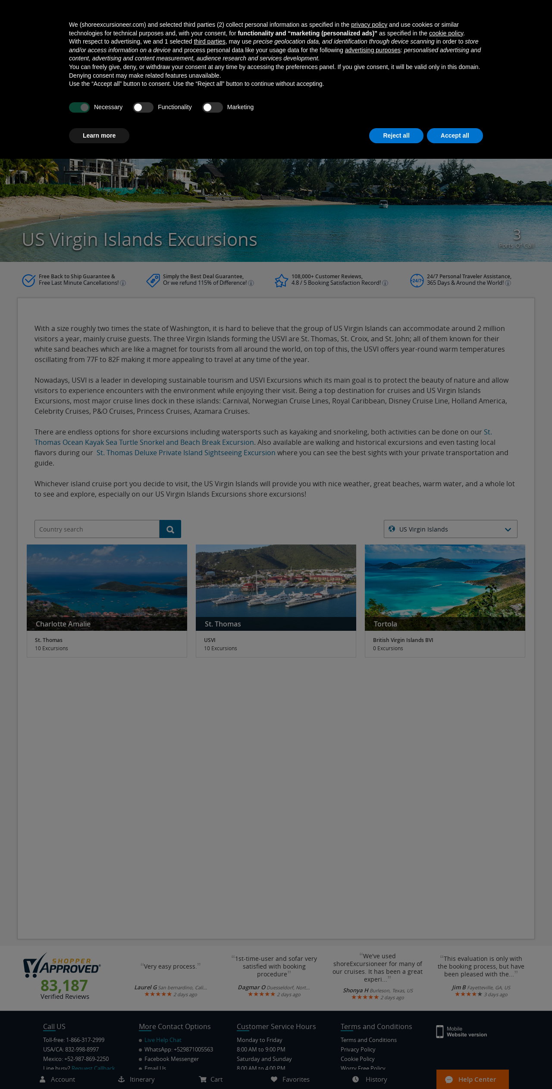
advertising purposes (373, 979)
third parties (209, 971)
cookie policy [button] (446, 963)
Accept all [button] (455, 1065)
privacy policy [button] (369, 954)
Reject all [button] (396, 1065)
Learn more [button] (99, 1065)
